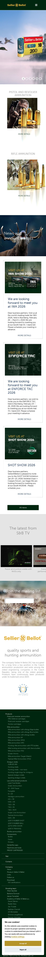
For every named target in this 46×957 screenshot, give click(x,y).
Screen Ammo (13, 753)
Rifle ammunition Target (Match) (19, 756)
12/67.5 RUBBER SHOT (16, 820)
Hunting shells (13, 767)
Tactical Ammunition (15, 815)
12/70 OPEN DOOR (15, 826)
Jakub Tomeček (13, 896)
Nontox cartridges (14, 724)
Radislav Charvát (14, 909)
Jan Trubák (12, 907)
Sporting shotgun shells (16, 778)
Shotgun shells (12, 762)
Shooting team (10, 888)
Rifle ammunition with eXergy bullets (21, 735)
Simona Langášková (15, 915)
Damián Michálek (14, 917)
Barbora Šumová (13, 893)
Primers (11, 842)
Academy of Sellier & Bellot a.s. (18, 899)
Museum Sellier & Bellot (15, 872)
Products (8, 714)
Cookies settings (17, 937)
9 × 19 (10, 794)
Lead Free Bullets (14, 783)
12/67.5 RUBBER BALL (16, 823)
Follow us (10, 877)
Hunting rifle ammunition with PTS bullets (23, 745)
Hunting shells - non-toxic (17, 770)
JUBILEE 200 (12, 764)
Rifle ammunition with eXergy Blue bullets (23, 732)
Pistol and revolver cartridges (18, 721)
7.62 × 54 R (12, 810)
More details (24, 134)
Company (9, 867)
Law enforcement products (17, 781)
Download (11, 880)
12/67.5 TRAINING (14, 829)
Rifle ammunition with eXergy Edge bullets (23, 729)
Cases (10, 839)
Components (12, 834)
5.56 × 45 (11, 802)
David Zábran (13, 901)
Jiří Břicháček (13, 912)
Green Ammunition (15, 786)
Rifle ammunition (13, 727)
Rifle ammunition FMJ (16, 751)
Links (9, 875)
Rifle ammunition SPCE (16, 740)
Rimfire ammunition (14, 831)
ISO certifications (14, 882)
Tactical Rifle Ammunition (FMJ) (19, 759)
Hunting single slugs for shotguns (20, 772)
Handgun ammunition (16, 796)
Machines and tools (14, 848)
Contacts (8, 861)
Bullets (10, 837)
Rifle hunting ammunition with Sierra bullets (24, 748)
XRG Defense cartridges (16, 719)
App (6, 856)
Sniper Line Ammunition (17, 812)
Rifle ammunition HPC (16, 743)
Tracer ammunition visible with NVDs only (18, 570)
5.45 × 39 (11, 818)
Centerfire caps (12, 845)
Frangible (11, 791)
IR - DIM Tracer (13, 788)
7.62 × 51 (11, 807)
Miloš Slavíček (12, 891)
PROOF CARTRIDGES (15, 850)
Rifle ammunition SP (15, 737)
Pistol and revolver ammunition (18, 716)
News (9, 869)
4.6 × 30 (11, 799)
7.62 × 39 (11, 804)
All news (23, 507)
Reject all (23, 950)
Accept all (22, 943)
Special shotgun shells (16, 775)
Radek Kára (12, 904)
